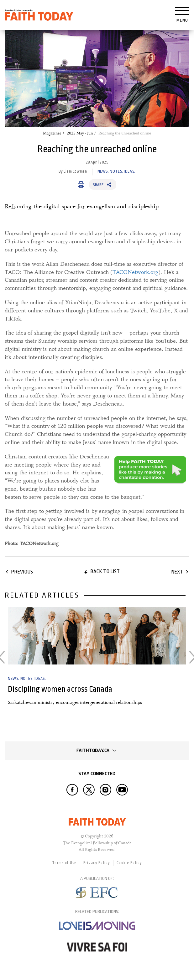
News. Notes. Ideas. (116, 171)
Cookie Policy (129, 863)
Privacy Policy (96, 863)
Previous (22, 572)
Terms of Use (64, 863)
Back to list (105, 571)
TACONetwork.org (135, 272)
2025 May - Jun (80, 133)
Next (177, 572)
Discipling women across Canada (60, 689)
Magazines (52, 133)
